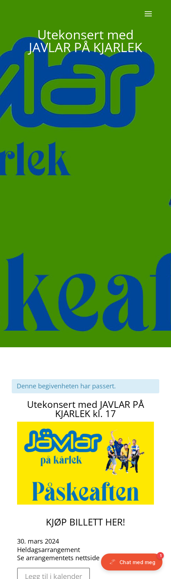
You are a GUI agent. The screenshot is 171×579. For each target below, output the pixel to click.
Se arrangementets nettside (58, 557)
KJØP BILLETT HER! (85, 522)
